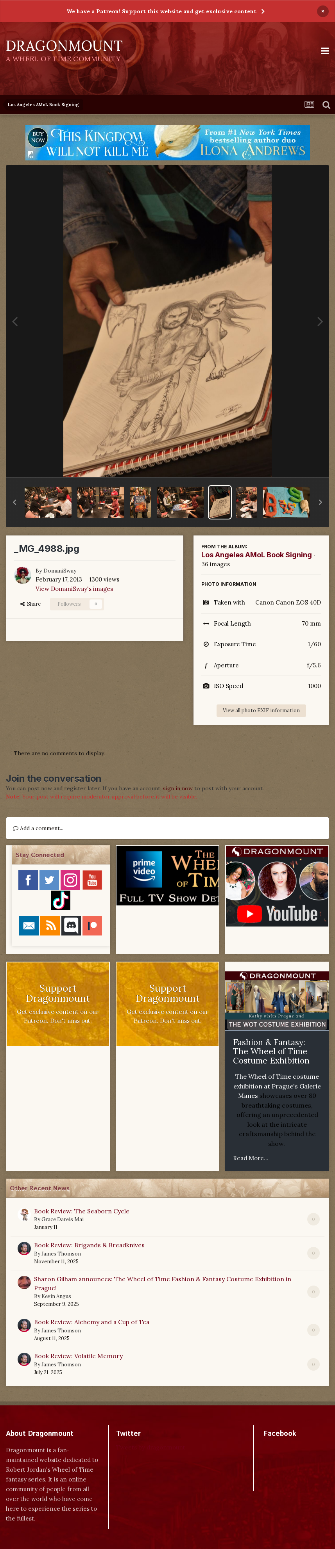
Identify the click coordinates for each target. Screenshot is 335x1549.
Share (30, 604)
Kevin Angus (56, 1296)
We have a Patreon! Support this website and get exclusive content (161, 11)
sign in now (178, 788)
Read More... (251, 1158)
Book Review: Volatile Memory (78, 1356)
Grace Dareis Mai (62, 1219)
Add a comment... (38, 828)
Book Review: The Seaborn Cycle (81, 1211)
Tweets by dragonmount (150, 1447)
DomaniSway (59, 570)
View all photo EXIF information (261, 710)
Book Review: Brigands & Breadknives (89, 1245)
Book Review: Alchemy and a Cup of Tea (91, 1322)
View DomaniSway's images (74, 588)
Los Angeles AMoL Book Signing (256, 555)
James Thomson (61, 1253)
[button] (14, 502)
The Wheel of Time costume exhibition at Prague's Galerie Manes (277, 1085)
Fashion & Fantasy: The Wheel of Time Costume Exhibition (271, 1051)
